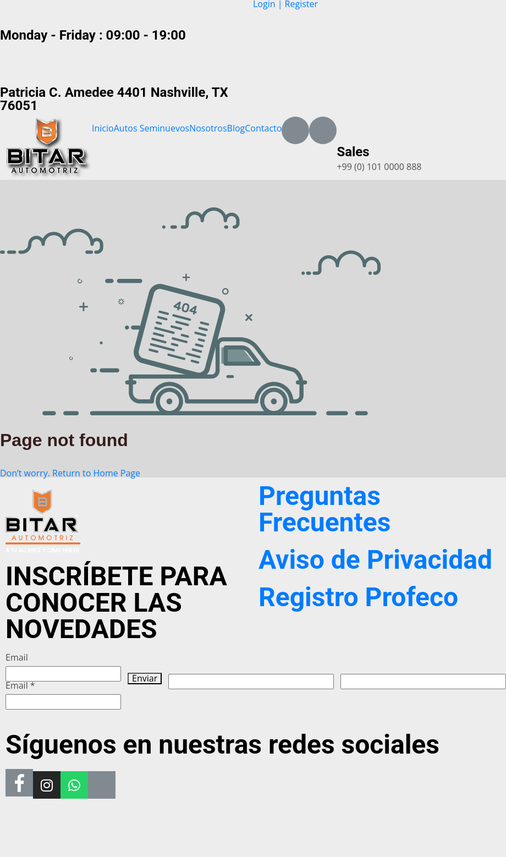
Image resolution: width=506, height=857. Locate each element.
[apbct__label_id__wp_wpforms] (251, 681)
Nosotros (208, 128)
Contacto (263, 128)
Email (17, 657)
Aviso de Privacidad (375, 559)
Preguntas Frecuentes (324, 509)
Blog (236, 128)
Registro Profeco (358, 597)
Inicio (103, 128)
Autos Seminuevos (152, 128)
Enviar (144, 678)
